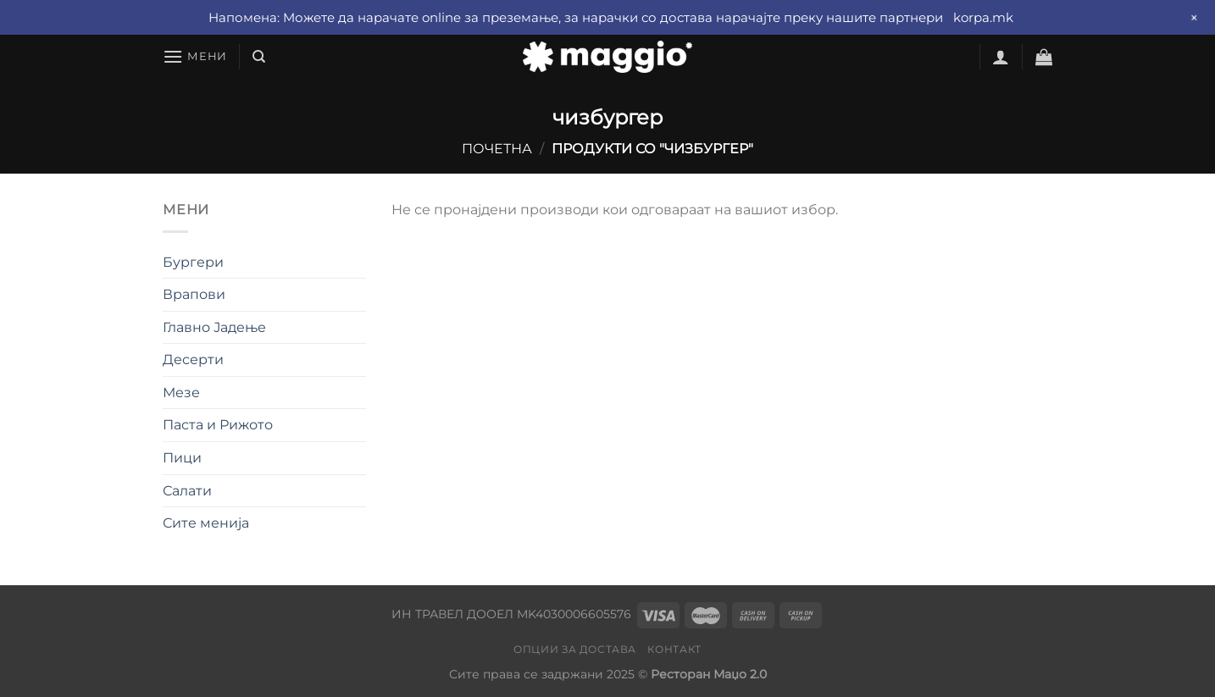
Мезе (181, 392)
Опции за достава (574, 649)
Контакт (674, 649)
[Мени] (195, 56)
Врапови (194, 294)
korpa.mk (983, 17)
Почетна (497, 149)
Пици (182, 458)
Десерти (193, 359)
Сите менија (206, 523)
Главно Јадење (214, 327)
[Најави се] (1000, 56)
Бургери (193, 262)
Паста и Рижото (218, 425)
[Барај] (258, 57)
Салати (187, 491)
